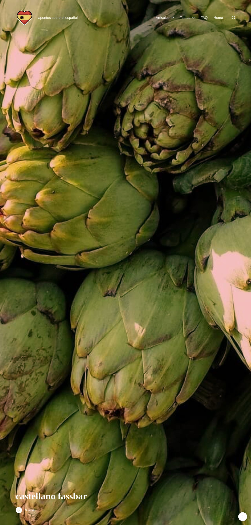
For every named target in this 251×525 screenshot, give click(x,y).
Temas (185, 17)
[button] (233, 18)
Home (218, 17)
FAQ (204, 17)
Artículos (162, 17)
